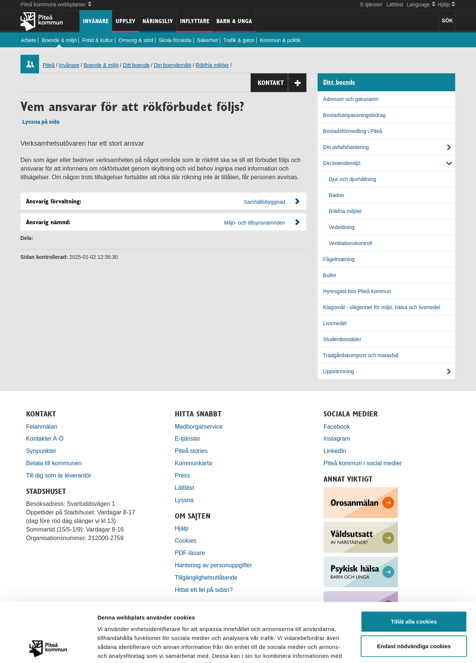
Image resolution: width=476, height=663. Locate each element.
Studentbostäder (342, 339)
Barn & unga (234, 21)
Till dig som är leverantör (59, 475)
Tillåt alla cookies (414, 566)
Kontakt (282, 83)
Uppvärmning (338, 371)
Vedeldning (341, 227)
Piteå (49, 65)
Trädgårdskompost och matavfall (361, 355)
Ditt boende (136, 65)
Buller (330, 275)
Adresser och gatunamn (351, 99)
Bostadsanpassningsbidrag (354, 115)
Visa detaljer (404, 648)
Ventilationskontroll (350, 243)
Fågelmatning (339, 259)
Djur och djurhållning (352, 179)
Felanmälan (41, 426)
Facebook (337, 426)
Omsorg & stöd (136, 40)
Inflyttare (194, 21)
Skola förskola (175, 40)
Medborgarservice (199, 426)
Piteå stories (191, 450)
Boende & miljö (59, 40)
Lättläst (394, 4)
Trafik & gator (239, 40)
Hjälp (182, 528)
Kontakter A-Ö (45, 438)
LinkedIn (335, 450)
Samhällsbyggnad (264, 202)
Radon (336, 195)
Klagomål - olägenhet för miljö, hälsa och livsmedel (381, 307)
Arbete (28, 40)
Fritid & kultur (97, 40)
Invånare (96, 21)
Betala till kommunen (53, 463)
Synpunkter (41, 450)
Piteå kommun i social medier (363, 463)
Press (182, 475)
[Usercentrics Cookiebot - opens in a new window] (48, 648)
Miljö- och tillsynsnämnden (254, 223)
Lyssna (184, 500)
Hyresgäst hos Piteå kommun (357, 291)
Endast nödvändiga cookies (414, 590)
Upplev (125, 21)
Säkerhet (207, 40)
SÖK (447, 20)
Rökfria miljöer (212, 65)
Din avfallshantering (346, 147)
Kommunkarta (193, 463)
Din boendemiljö (172, 65)
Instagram (337, 438)
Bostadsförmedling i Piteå (352, 131)
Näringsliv (157, 21)
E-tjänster (371, 4)
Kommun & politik (280, 40)
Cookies (185, 540)
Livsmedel (335, 323)
